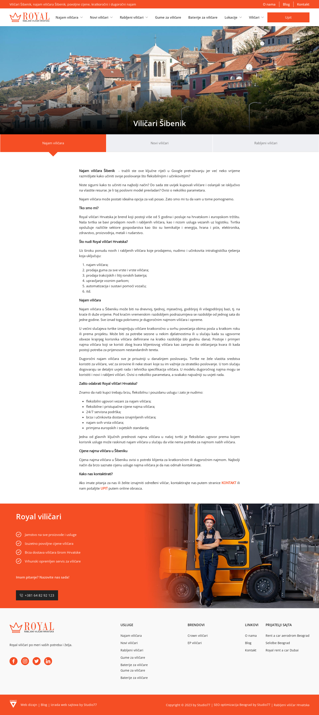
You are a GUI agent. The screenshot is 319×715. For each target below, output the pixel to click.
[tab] (53, 143)
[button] (69, 17)
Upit (288, 17)
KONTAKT (229, 483)
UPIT (104, 488)
